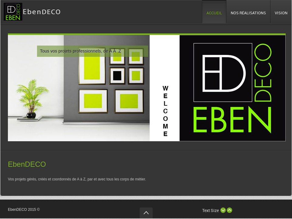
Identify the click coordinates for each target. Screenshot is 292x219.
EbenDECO (27, 164)
